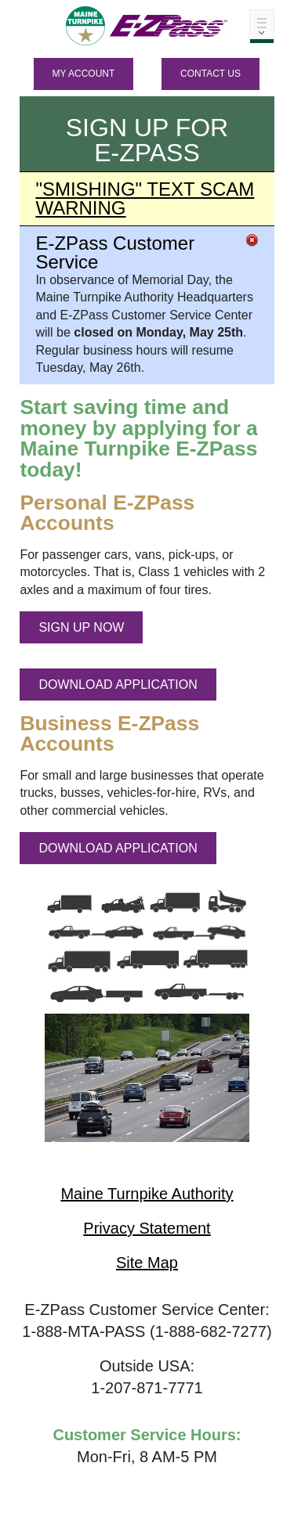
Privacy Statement (146, 1228)
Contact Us (210, 73)
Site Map (147, 1262)
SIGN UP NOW (81, 627)
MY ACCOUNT (84, 73)
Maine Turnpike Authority (146, 1193)
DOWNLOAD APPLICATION (117, 684)
